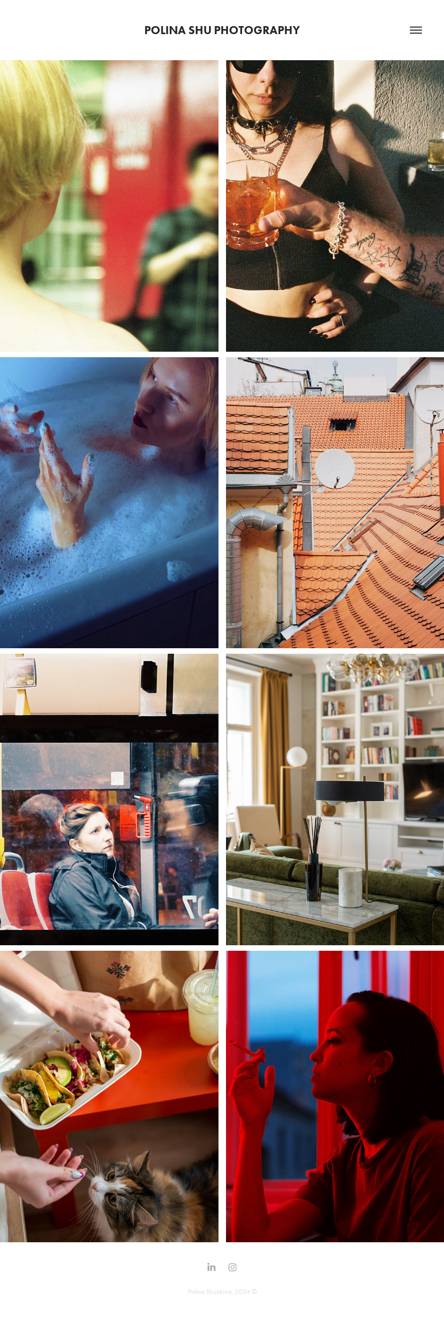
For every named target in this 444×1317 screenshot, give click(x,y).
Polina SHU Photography (222, 30)
